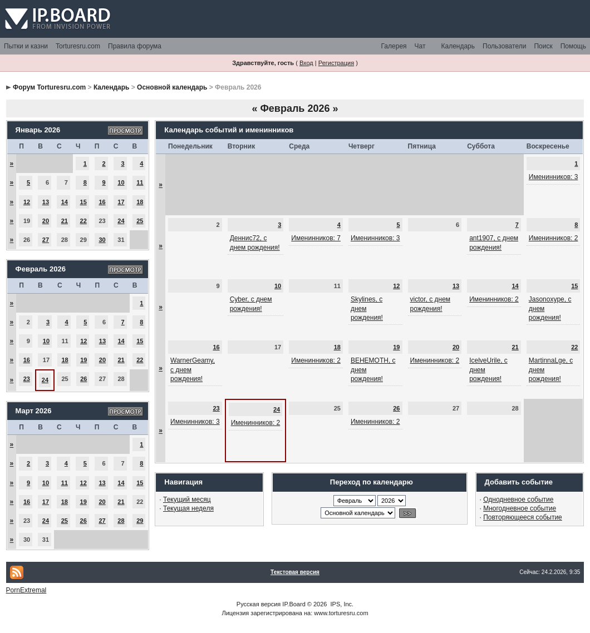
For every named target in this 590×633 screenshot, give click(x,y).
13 (45, 202)
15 (83, 202)
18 (139, 202)
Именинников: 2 (553, 238)
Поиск (543, 46)
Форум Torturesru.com (49, 87)
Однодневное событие (518, 499)
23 (26, 378)
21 (64, 220)
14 (64, 202)
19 (83, 360)
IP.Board (293, 604)
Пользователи (504, 46)
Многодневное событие (519, 508)
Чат (420, 46)
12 (26, 202)
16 (102, 202)
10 (120, 182)
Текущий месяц (187, 499)
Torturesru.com (78, 46)
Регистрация (336, 63)
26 (83, 378)
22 (83, 220)
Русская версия (259, 604)
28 (120, 520)
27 (45, 239)
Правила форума (134, 46)
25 (139, 220)
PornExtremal (26, 590)
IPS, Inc (341, 604)
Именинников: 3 (553, 177)
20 (45, 220)
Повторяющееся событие (522, 517)
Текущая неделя (188, 508)
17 (120, 202)
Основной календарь (172, 87)
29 (139, 520)
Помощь (573, 46)
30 (102, 239)
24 (120, 220)
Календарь (458, 46)
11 (139, 182)
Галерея (394, 46)
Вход (306, 63)
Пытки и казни (26, 46)
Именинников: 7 (316, 238)
